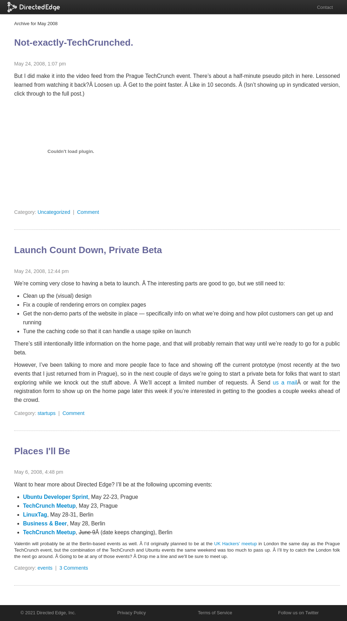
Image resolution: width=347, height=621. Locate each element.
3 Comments (73, 568)
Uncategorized (54, 212)
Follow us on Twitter (298, 612)
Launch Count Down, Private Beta (88, 250)
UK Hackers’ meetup (235, 543)
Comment (88, 212)
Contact (325, 7)
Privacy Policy (131, 612)
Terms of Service (215, 612)
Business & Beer (45, 523)
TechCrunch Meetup (49, 506)
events (45, 568)
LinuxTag (35, 515)
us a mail (285, 383)
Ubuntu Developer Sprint (55, 497)
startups (47, 413)
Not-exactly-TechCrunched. (73, 42)
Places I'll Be (42, 451)
